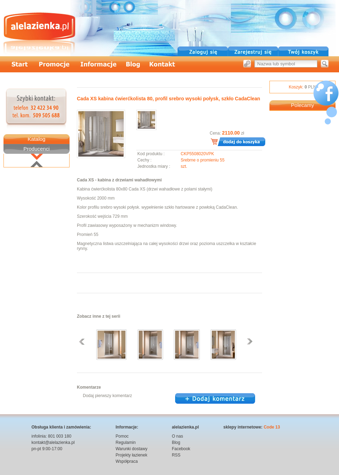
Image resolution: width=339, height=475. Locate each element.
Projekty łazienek (131, 455)
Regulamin (126, 442)
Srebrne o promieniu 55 (202, 160)
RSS (176, 455)
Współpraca (127, 461)
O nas (177, 436)
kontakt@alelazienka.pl (53, 442)
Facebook (181, 448)
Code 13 (272, 427)
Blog (176, 442)
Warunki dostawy (131, 448)
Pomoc (122, 436)
